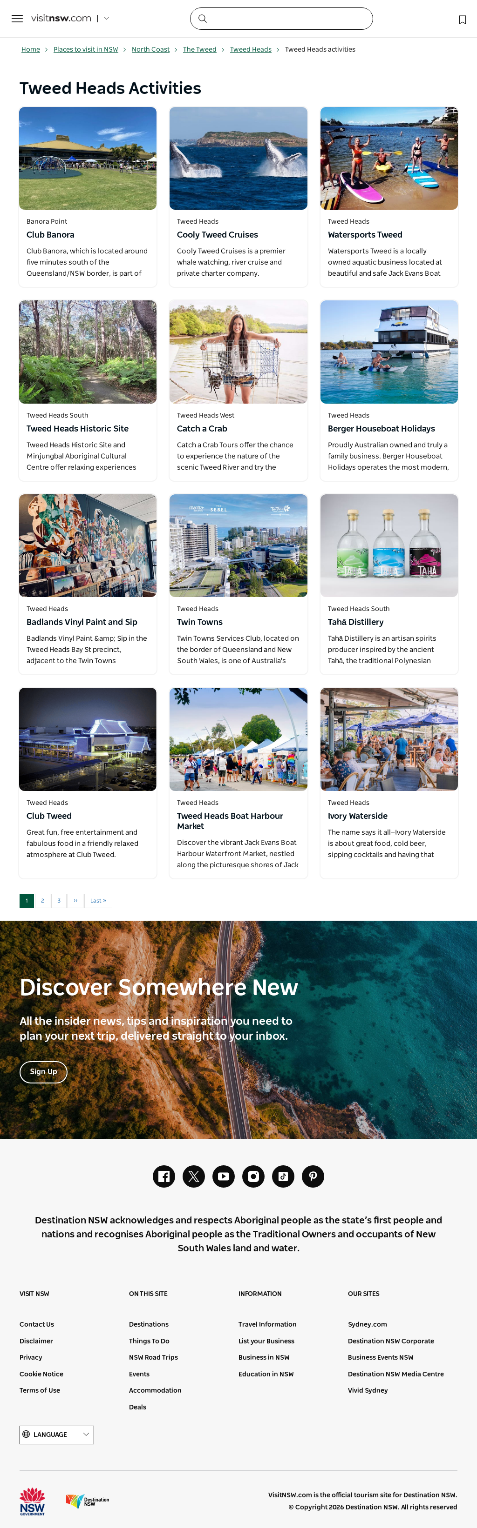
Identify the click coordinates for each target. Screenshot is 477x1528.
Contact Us (37, 1325)
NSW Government (41, 1501)
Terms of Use (40, 1391)
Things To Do (149, 1341)
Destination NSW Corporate (391, 1341)
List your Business (266, 1341)
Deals (137, 1407)
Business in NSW (264, 1358)
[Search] (281, 18)
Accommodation (155, 1391)
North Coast (155, 49)
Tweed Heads (255, 49)
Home (34, 49)
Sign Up (43, 1072)
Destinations (149, 1325)
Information (260, 1294)
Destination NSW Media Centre (396, 1374)
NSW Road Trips (153, 1358)
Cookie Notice (41, 1374)
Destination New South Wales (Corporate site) (87, 1501)
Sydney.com (367, 1325)
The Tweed (204, 49)
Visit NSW (34, 1294)
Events (139, 1374)
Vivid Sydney (368, 1391)
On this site (148, 1294)
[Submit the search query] (202, 18)
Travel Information (267, 1325)
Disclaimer (36, 1341)
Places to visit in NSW (90, 49)
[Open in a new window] (88, 158)
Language (56, 1434)
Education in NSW (266, 1374)
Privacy (31, 1358)
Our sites (364, 1294)
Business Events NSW (381, 1358)
